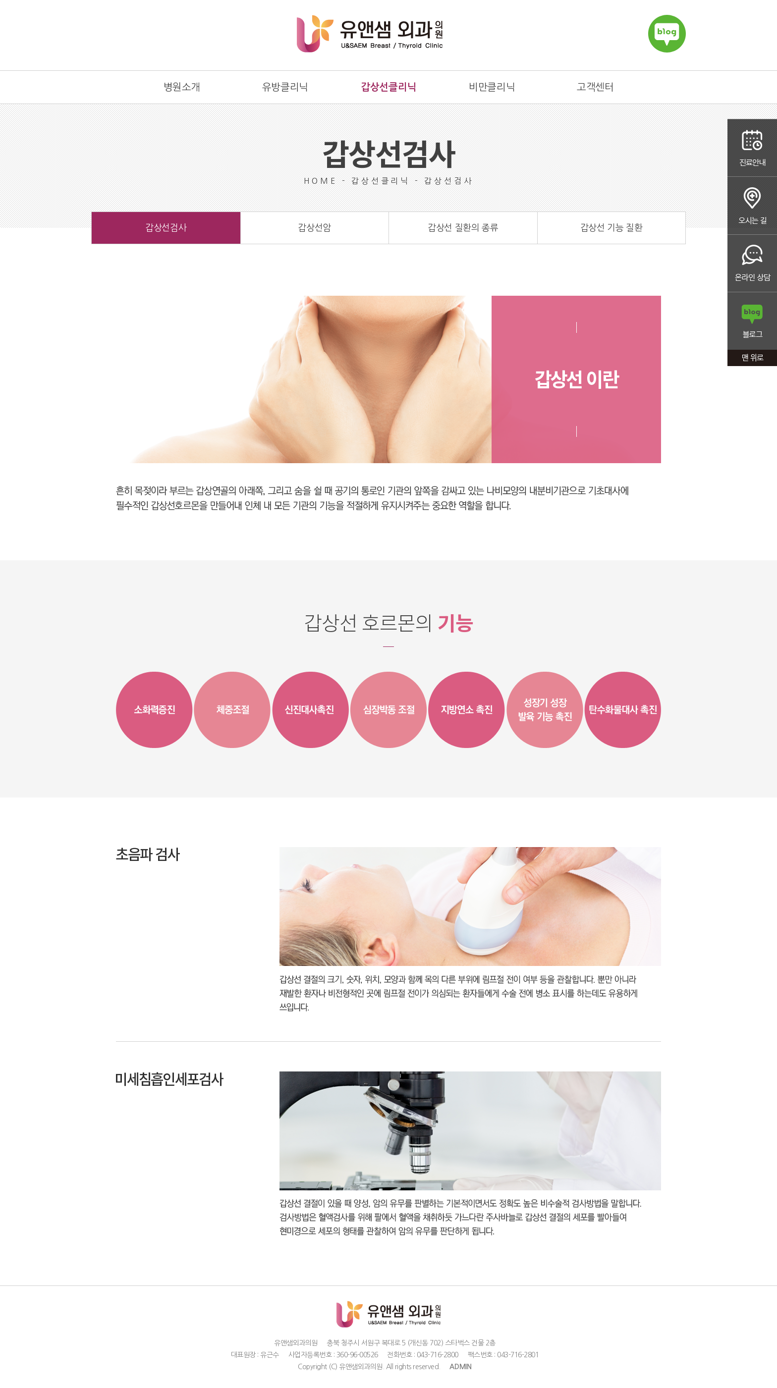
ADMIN (460, 1366)
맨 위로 (752, 359)
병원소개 (182, 87)
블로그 (752, 322)
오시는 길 (752, 206)
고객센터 (595, 87)
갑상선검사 (165, 227)
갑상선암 (314, 227)
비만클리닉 (492, 87)
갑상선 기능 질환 (611, 227)
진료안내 (752, 148)
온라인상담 (752, 264)
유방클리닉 (285, 87)
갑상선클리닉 (388, 87)
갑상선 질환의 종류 (463, 227)
